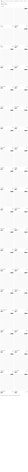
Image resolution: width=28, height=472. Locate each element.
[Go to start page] (2, 1)
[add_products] (13, 25)
